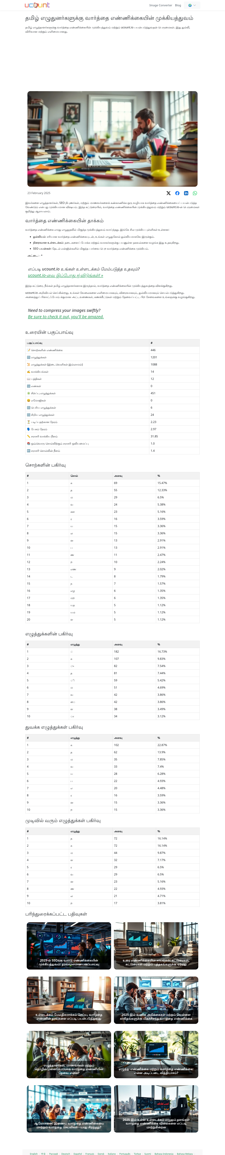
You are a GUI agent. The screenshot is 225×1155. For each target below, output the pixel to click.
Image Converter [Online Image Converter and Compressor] (160, 5)
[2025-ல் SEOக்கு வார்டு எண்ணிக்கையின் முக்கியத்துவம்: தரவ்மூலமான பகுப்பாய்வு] (69, 1119)
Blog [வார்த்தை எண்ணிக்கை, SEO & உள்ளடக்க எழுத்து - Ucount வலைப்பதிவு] (178, 5)
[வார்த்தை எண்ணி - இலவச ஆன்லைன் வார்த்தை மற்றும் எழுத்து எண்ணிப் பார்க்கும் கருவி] (37, 5)
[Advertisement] (112, 62)
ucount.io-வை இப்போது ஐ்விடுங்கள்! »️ (65, 275)
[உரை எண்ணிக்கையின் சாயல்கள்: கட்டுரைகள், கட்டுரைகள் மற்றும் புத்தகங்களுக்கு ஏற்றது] (156, 1119)
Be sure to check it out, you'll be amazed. (66, 316)
